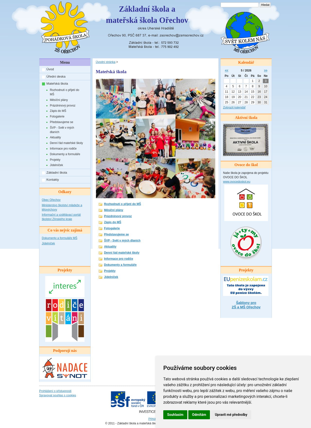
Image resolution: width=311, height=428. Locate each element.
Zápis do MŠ (58, 111)
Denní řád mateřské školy (66, 143)
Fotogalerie (57, 116)
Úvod (50, 69)
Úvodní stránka (105, 62)
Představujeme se (61, 122)
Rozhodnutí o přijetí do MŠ (64, 92)
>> (266, 70)
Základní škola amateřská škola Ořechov (147, 15)
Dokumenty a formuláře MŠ (59, 238)
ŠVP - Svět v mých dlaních (62, 130)
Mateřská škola (57, 83)
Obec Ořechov (51, 200)
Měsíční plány (59, 100)
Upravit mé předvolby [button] (231, 415)
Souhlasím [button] (175, 415)
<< (226, 70)
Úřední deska (55, 76)
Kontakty (52, 179)
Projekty (55, 159)
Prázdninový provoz (62, 105)
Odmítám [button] (199, 415)
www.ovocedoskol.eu (236, 181)
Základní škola (56, 172)
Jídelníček (56, 165)
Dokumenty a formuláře (65, 154)
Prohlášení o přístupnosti (55, 391)
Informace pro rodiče (63, 148)
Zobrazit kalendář (234, 107)
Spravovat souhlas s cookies (57, 395)
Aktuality (55, 137)
